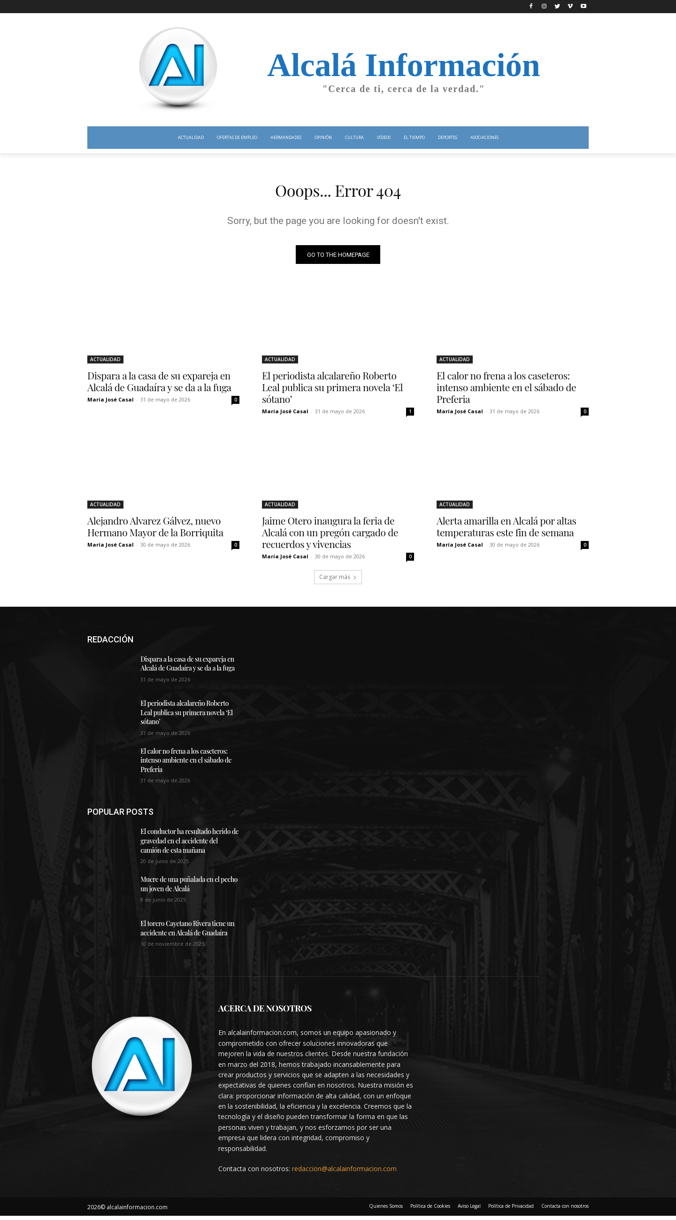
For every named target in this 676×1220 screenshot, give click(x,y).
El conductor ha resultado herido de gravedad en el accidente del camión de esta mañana (189, 844)
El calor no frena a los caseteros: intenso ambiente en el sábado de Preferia (506, 390)
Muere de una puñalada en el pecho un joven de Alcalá (189, 888)
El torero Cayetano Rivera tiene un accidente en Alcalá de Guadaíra (187, 932)
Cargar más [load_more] (338, 581)
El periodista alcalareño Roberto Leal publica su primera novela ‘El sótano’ (332, 390)
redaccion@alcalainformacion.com (344, 1172)
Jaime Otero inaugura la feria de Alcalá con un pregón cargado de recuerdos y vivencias (330, 535)
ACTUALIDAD (105, 363)
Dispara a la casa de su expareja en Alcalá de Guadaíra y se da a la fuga (159, 384)
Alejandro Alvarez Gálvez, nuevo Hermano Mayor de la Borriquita (155, 529)
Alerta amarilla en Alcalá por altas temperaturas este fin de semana (506, 529)
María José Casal (110, 403)
